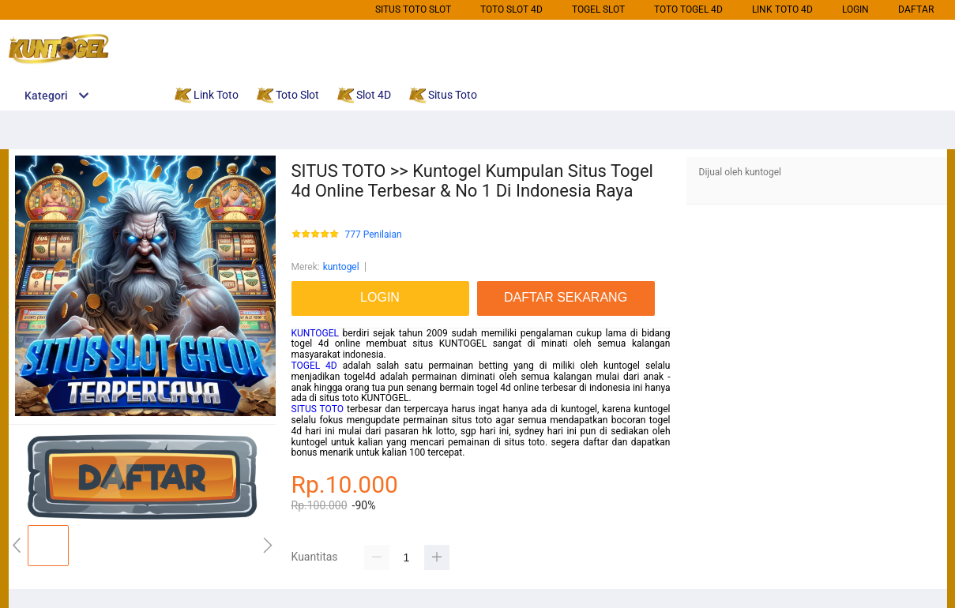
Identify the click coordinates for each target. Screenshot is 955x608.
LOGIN (855, 9)
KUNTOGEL (315, 333)
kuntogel (341, 266)
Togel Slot (598, 9)
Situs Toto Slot (413, 9)
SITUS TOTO (317, 409)
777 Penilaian (373, 235)
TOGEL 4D (314, 365)
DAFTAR (916, 9)
